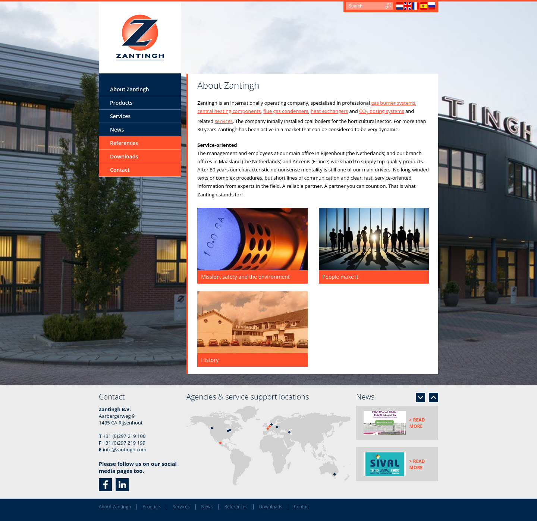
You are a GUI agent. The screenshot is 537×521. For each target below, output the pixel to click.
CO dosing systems (381, 111)
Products (121, 102)
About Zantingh (129, 89)
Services (120, 116)
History (210, 359)
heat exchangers (329, 111)
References (124, 142)
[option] (397, 423)
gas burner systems (393, 103)
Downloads (124, 156)
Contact (119, 169)
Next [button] (420, 397)
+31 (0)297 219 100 (124, 436)
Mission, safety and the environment (245, 276)
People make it (340, 276)
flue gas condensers (285, 111)
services (224, 121)
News (117, 129)
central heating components (229, 111)
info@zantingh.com (125, 449)
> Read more (417, 423)
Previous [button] (433, 397)
